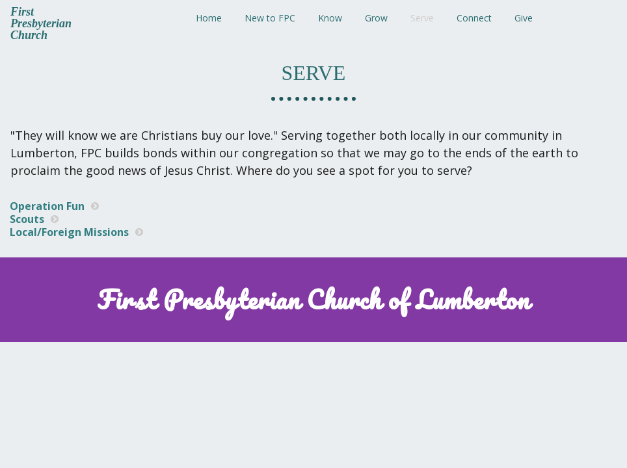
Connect (474, 18)
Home (209, 18)
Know (330, 18)
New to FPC (270, 18)
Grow (376, 18)
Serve (422, 18)
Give (523, 18)
